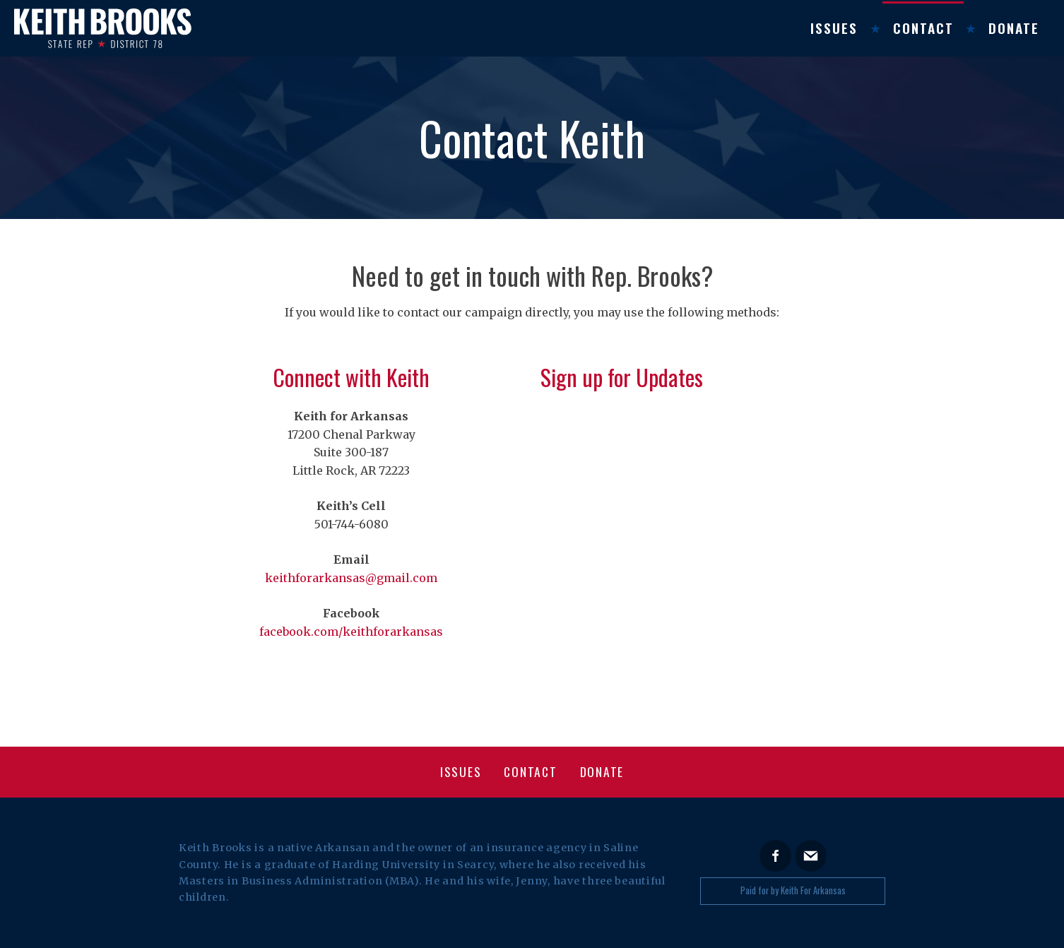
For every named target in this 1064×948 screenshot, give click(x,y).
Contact (923, 28)
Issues (834, 28)
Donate (1013, 28)
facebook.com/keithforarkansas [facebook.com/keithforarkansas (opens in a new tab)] (351, 631)
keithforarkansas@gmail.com (351, 578)
